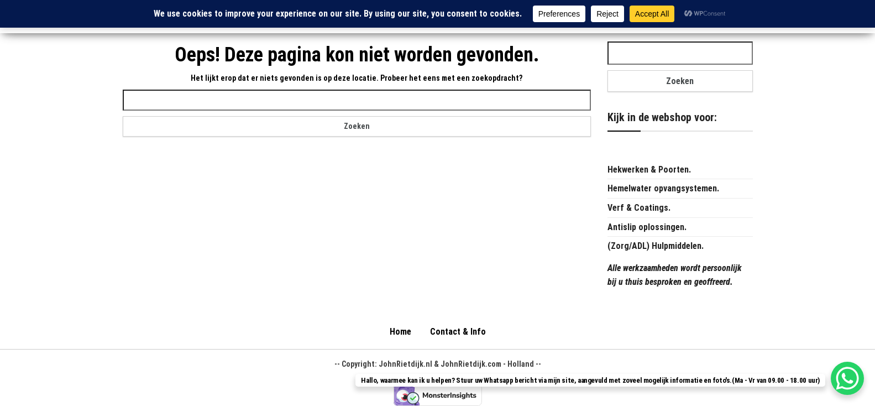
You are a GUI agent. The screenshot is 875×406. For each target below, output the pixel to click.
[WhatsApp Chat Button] (847, 378)
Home (400, 331)
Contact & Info (458, 331)
